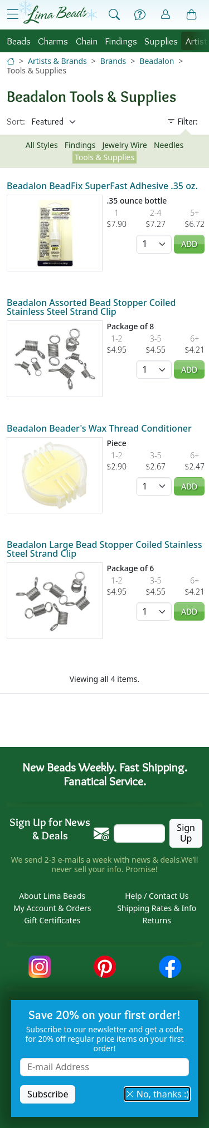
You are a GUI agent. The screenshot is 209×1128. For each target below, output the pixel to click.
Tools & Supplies (104, 157)
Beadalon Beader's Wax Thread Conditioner (99, 428)
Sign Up (186, 833)
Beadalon (156, 61)
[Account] (165, 15)
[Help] (139, 15)
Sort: (16, 121)
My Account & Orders (52, 908)
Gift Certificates (52, 920)
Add (189, 244)
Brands (113, 61)
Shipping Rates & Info (156, 908)
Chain (87, 41)
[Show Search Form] (114, 15)
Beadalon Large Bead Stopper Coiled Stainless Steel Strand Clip (104, 549)
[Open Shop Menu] (13, 14)
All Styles (42, 145)
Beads (19, 41)
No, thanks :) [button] (157, 1094)
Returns (157, 920)
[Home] (10, 61)
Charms (53, 41)
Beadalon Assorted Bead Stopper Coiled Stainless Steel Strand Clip (91, 307)
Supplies (161, 41)
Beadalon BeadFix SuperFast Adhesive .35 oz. (102, 186)
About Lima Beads (52, 895)
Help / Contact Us (156, 895)
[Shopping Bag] (191, 15)
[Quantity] (154, 244)
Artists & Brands (57, 61)
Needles (168, 145)
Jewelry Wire (124, 145)
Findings (121, 41)
